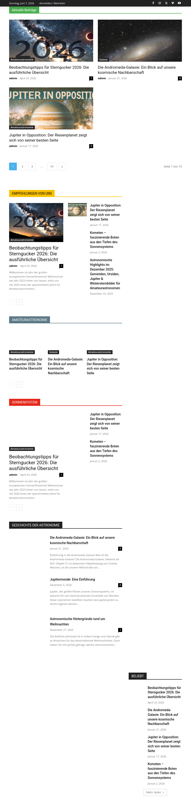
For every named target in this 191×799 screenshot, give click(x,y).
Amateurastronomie (22, 59)
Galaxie (103, 59)
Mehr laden (155, 760)
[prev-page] (12, 296)
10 (51, 166)
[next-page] (62, 166)
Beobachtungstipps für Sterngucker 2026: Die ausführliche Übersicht (29, 252)
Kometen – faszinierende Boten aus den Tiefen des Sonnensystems (106, 230)
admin (13, 78)
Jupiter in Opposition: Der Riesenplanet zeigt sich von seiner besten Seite (106, 209)
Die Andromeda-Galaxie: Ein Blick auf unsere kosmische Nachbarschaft (164, 701)
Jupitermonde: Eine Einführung (77, 568)
